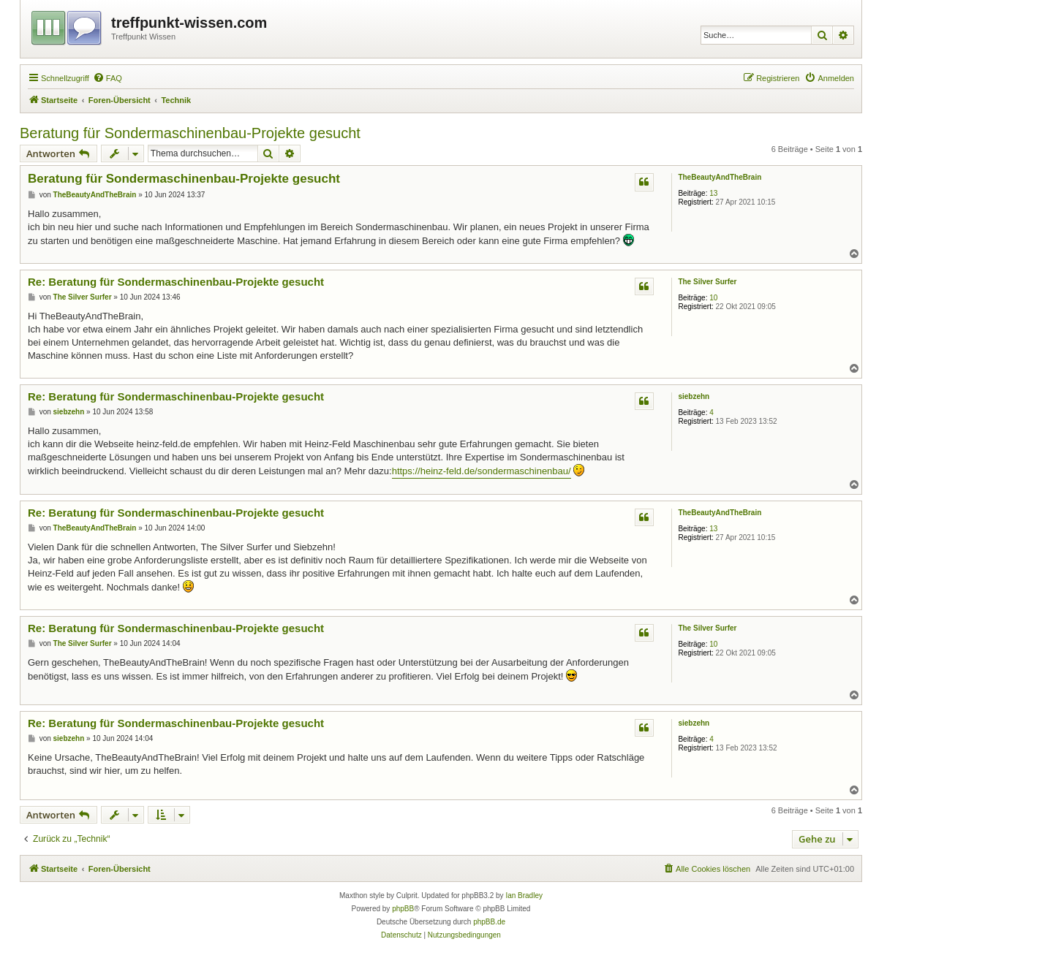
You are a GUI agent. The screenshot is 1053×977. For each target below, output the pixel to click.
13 (713, 193)
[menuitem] (107, 78)
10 (713, 298)
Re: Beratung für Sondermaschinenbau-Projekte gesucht (176, 281)
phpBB (403, 909)
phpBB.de (489, 922)
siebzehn (693, 396)
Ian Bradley (524, 896)
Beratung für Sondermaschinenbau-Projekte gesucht (190, 133)
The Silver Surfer (707, 282)
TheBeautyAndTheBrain (719, 177)
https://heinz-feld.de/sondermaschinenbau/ (481, 470)
